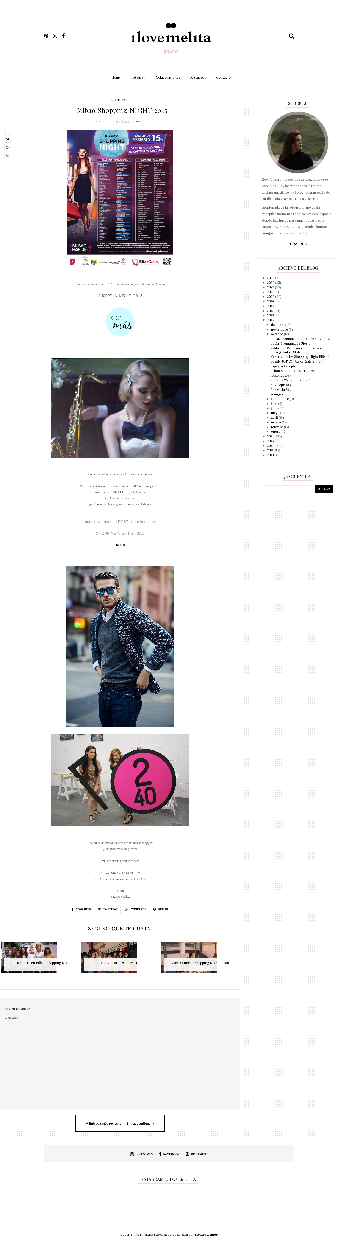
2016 (271, 315)
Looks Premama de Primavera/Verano (300, 339)
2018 (270, 306)
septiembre (280, 399)
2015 (270, 320)
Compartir (81, 908)
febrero (277, 427)
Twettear (108, 908)
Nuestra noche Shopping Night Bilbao (299, 357)
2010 (271, 455)
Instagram (138, 77)
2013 (271, 441)
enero (276, 431)
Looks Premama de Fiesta (290, 343)
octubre (277, 334)
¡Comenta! (139, 120)
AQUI (120, 544)
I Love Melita (104, 120)
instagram (141, 1152)
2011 (270, 450)
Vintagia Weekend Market (290, 380)
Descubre (198, 77)
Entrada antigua (140, 1121)
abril (275, 417)
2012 (270, 446)
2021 (270, 292)
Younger (276, 394)
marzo (276, 422)
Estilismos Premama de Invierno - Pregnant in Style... (296, 350)
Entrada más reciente (103, 1121)
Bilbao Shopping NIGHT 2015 (292, 371)
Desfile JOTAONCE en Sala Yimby (296, 361)
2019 (271, 301)
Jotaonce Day (280, 375)
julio (274, 403)
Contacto (223, 77)
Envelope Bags (281, 385)
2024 (271, 278)
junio (275, 408)
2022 (271, 287)
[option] (40, 958)
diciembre (279, 325)
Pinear (160, 908)
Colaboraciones (168, 77)
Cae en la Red (281, 389)
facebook (169, 1152)
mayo (275, 413)
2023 (271, 283)
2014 (271, 436)
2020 (271, 296)
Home (116, 77)
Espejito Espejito (283, 366)
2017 (270, 311)
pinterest (197, 1152)
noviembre (280, 329)
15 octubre (119, 100)
